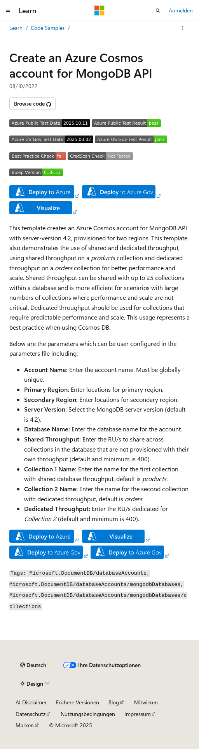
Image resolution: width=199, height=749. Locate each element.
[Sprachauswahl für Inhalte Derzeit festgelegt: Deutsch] (33, 665)
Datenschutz (30, 714)
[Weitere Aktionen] (183, 28)
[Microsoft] (99, 10)
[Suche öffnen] (158, 10)
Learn (16, 27)
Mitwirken (146, 702)
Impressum (137, 714)
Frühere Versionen (77, 702)
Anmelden (181, 10)
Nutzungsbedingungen (88, 714)
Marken (25, 725)
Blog (113, 702)
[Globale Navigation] (8, 10)
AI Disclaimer (31, 702)
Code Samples (48, 27)
